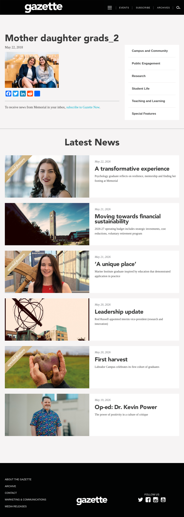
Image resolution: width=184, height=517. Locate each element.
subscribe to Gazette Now (82, 107)
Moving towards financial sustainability (127, 219)
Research (139, 76)
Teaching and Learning (148, 101)
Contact (11, 492)
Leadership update (119, 311)
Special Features (144, 113)
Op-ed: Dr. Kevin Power (126, 407)
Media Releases (16, 506)
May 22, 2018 (14, 47)
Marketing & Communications (25, 499)
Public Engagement (146, 63)
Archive (10, 486)
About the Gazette (18, 479)
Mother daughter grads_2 (62, 38)
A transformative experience (132, 168)
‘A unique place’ (115, 264)
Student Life (141, 88)
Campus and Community (150, 51)
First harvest (111, 359)
